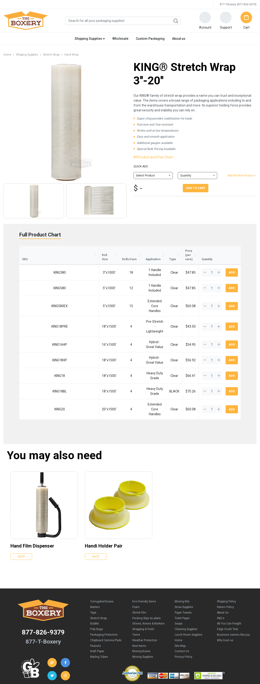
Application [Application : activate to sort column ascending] (107, 250)
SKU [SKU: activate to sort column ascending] (25, 250)
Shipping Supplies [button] (90, 38)
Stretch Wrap (51, 54)
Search (175, 21)
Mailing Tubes (99, 620)
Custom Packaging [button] (150, 38)
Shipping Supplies (27, 54)
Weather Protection (144, 603)
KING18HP (33, 333)
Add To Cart (195, 188)
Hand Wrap (71, 54)
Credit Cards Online (132, 648)
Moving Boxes (141, 614)
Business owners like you (233, 598)
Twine (136, 598)
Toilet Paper (182, 581)
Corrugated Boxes (101, 565)
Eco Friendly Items (144, 565)
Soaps (179, 587)
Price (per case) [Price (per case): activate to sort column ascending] (177, 250)
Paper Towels (183, 576)
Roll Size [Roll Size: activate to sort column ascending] (54, 250)
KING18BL (33, 362)
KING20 (33, 376)
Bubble (94, 587)
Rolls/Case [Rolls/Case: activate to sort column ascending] (80, 250)
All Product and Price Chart (153, 157)
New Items (139, 609)
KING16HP (33, 319)
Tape (93, 576)
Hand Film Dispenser (32, 509)
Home (7, 54)
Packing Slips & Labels (146, 581)
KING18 (33, 347)
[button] (205, 20)
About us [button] (178, 38)
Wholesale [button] (120, 38)
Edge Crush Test (227, 592)
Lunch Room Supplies (188, 598)
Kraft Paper (97, 614)
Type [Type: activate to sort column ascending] (151, 250)
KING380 (33, 263)
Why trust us (225, 603)
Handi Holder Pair (104, 509)
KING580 (33, 277)
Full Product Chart (40, 235)
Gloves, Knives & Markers (148, 587)
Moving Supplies (142, 620)
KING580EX (33, 291)
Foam (136, 570)
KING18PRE (33, 305)
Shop (21, 520)
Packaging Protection (104, 598)
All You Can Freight (229, 587)
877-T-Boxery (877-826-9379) (238, 4)
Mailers (95, 570)
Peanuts (95, 609)
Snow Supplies (184, 570)
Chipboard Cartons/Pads (106, 603)
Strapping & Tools (143, 592)
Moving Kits (182, 565)
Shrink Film (139, 576)
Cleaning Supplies (186, 592)
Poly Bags (96, 592)
